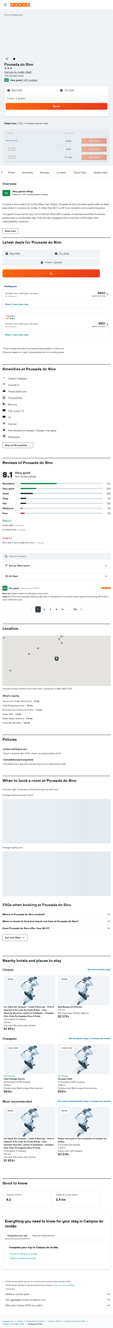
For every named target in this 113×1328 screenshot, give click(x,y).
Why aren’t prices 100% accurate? (58, 1305)
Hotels (20, 1321)
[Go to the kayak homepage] (20, 5)
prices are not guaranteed (64, 1285)
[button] (5, 4)
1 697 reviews (30, 80)
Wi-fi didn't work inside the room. (22, 542)
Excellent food (13, 529)
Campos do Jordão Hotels (13, 1324)
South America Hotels (35, 1321)
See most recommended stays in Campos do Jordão (84, 1101)
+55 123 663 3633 (14, 75)
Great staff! (13, 525)
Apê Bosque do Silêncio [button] (70, 1006)
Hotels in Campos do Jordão (22, 1258)
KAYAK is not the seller (58, 1294)
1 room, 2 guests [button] (16, 98)
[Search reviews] (59, 556)
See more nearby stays (99, 969)
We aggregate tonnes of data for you (58, 1300)
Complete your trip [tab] (17, 1235)
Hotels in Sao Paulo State (75, 1321)
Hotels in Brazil (54, 1321)
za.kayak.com (7, 1321)
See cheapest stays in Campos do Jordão (90, 1038)
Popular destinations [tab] (43, 1235)
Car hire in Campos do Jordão (23, 1253)
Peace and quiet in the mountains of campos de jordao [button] (82, 1140)
